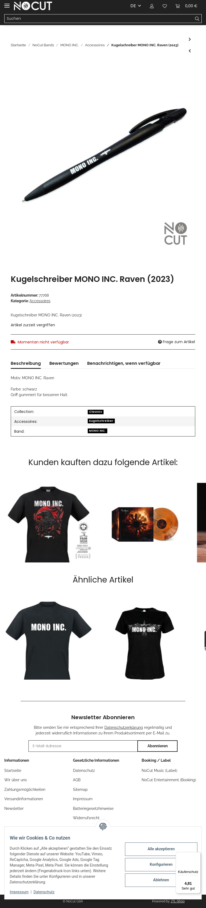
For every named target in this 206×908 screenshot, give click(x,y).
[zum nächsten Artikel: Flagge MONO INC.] (189, 39)
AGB (76, 780)
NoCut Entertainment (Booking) (169, 780)
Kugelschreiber (101, 421)
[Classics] (95, 411)
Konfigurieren (157, 864)
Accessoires (40, 301)
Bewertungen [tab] (64, 363)
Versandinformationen (23, 799)
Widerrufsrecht (86, 818)
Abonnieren (158, 746)
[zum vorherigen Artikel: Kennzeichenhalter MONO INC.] (189, 51)
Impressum (83, 799)
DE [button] (133, 6)
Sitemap (80, 789)
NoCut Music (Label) (159, 770)
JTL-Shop (178, 901)
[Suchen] (98, 18)
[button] (151, 6)
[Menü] (197, 855)
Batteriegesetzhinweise (93, 808)
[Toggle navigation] (7, 3)
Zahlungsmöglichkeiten (24, 789)
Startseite (12, 770)
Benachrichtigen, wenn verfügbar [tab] (124, 363)
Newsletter (14, 808)
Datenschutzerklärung (123, 727)
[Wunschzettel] (164, 6)
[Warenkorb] (186, 6)
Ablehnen (157, 880)
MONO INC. (97, 431)
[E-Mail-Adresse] (83, 746)
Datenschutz (84, 770)
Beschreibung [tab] (26, 363)
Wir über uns (15, 780)
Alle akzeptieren (157, 849)
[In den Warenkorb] (15, 66)
